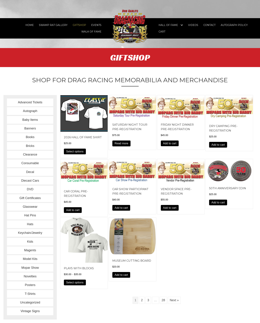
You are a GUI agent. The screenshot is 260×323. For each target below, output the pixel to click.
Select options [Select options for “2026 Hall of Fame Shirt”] (75, 151)
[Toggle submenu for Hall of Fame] (181, 25)
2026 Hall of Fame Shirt (83, 137)
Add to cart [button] (169, 143)
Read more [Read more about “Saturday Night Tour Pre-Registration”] (121, 143)
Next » (174, 300)
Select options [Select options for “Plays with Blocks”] (75, 282)
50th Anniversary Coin (227, 188)
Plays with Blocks (79, 268)
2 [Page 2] (142, 300)
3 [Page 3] (148, 300)
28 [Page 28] (163, 300)
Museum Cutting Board (131, 260)
